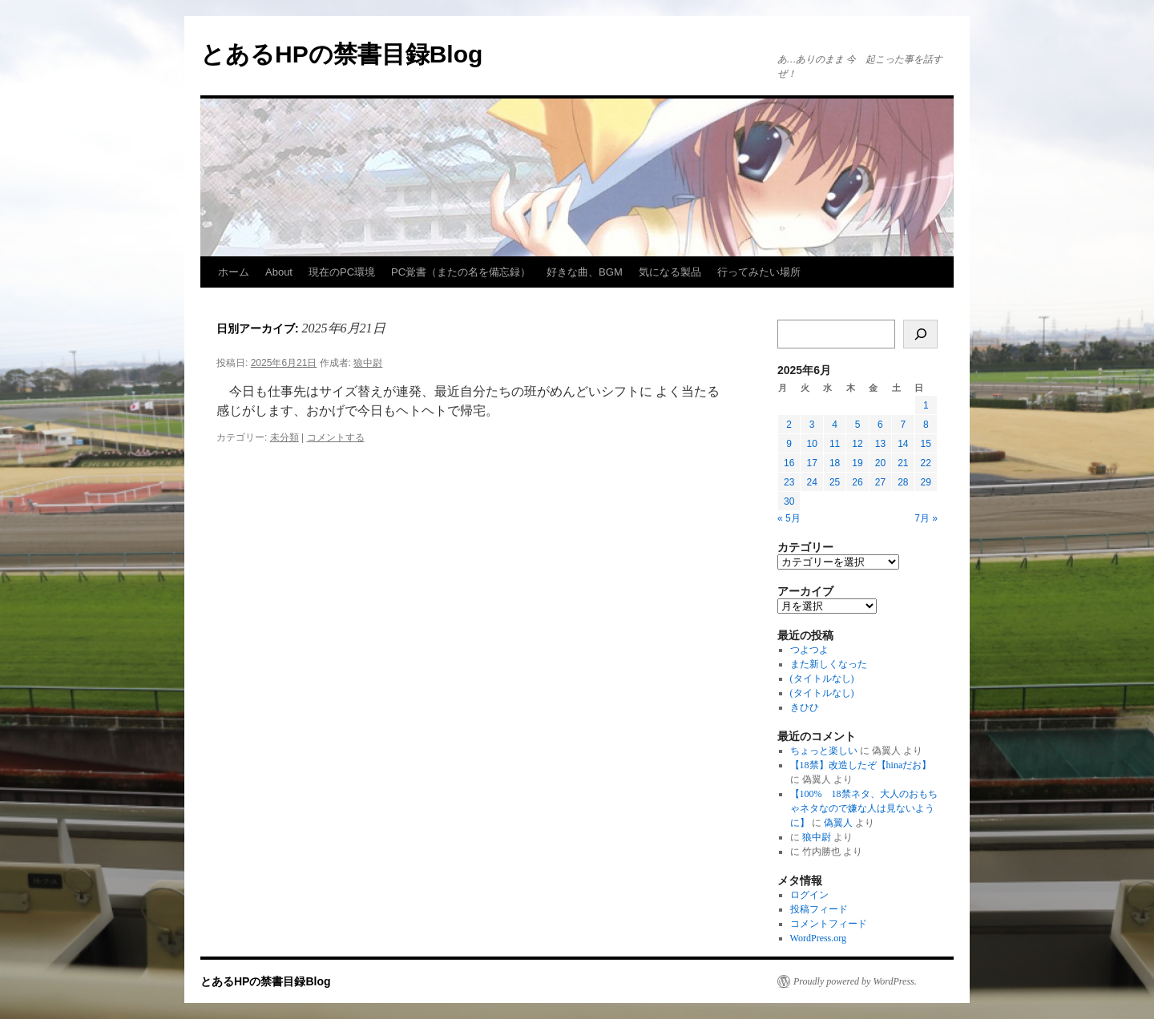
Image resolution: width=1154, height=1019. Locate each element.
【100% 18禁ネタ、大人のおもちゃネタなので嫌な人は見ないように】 (864, 808)
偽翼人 (838, 822)
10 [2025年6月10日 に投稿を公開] (811, 443)
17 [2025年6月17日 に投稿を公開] (811, 463)
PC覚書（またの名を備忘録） (461, 272)
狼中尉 (367, 363)
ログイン (809, 894)
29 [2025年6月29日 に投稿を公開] (926, 482)
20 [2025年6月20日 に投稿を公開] (880, 463)
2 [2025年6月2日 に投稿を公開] (789, 424)
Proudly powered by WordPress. (855, 981)
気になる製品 (670, 272)
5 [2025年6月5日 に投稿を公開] (858, 424)
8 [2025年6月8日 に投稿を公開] (926, 424)
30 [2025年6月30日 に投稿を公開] (789, 501)
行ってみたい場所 (759, 272)
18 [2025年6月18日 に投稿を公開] (834, 463)
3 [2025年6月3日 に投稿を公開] (812, 424)
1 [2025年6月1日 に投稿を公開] (926, 405)
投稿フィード (819, 909)
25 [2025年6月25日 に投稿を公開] (834, 482)
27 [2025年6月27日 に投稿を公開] (880, 482)
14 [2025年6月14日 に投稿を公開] (903, 443)
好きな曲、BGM (585, 272)
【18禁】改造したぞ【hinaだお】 (861, 765)
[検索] (920, 334)
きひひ (804, 707)
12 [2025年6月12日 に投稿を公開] (857, 443)
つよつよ (809, 649)
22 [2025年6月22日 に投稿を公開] (926, 463)
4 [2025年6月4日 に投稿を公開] (834, 424)
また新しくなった (828, 664)
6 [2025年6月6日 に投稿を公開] (880, 424)
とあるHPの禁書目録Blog (341, 54)
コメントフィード (828, 923)
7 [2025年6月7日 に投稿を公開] (903, 424)
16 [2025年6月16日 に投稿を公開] (789, 463)
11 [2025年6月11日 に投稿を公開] (834, 443)
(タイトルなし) (822, 678)
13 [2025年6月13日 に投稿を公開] (880, 443)
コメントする (336, 437)
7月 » (926, 518)
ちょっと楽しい (823, 750)
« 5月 (789, 518)
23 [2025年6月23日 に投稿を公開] (789, 482)
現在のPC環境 (342, 272)
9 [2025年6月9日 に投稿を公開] (789, 443)
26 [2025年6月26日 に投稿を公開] (857, 482)
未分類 (284, 437)
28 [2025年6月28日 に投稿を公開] (903, 482)
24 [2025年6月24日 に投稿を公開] (811, 482)
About (279, 272)
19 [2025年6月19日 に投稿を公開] (857, 463)
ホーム (233, 272)
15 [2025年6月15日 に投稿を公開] (926, 443)
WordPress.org (818, 938)
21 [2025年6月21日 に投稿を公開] (903, 463)
